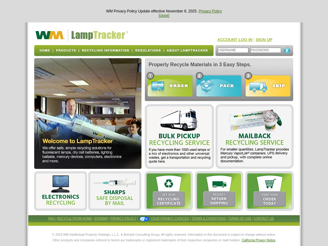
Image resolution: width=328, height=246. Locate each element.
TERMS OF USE (240, 218)
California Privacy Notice (258, 240)
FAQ (51, 218)
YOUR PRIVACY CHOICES (170, 218)
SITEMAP (101, 218)
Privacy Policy (210, 11)
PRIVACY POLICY (123, 218)
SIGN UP (264, 39)
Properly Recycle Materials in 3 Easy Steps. (200, 64)
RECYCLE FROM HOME (74, 218)
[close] (164, 15)
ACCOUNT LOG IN (234, 39)
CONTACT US (264, 218)
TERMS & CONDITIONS (209, 218)
